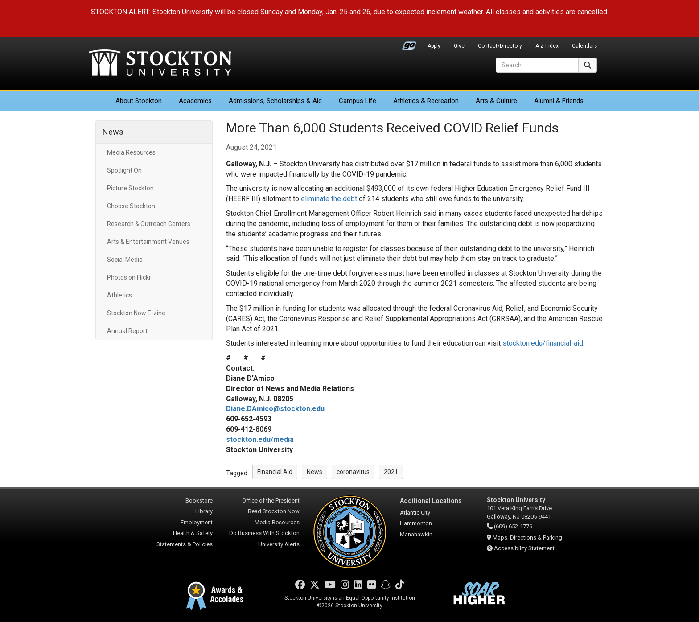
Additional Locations (431, 500)
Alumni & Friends (559, 101)
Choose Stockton (131, 206)
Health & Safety (193, 533)
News (113, 131)
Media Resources (131, 152)
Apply (434, 46)
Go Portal (409, 43)
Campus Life (357, 101)
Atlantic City (415, 512)
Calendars (584, 46)
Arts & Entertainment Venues (148, 241)
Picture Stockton (130, 188)
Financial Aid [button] (274, 471)
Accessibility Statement (524, 548)
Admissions (275, 101)
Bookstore (199, 500)
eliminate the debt (329, 198)
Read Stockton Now (274, 511)
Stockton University (160, 64)
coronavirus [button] (353, 471)
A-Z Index (547, 46)
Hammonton (416, 523)
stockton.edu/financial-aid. (543, 343)
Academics (195, 101)
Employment (197, 522)
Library (204, 511)
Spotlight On (124, 170)
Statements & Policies (184, 544)
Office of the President (271, 500)
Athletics (426, 101)
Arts (496, 101)
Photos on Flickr (129, 277)
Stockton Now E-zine (136, 313)
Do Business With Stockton (264, 533)
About (138, 101)
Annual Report (127, 330)
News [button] (314, 471)
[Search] (537, 65)
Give (459, 46)
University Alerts (279, 544)
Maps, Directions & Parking (527, 537)
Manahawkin (416, 534)
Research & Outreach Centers (148, 223)
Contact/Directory (500, 46)
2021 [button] (391, 471)
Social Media (125, 259)
